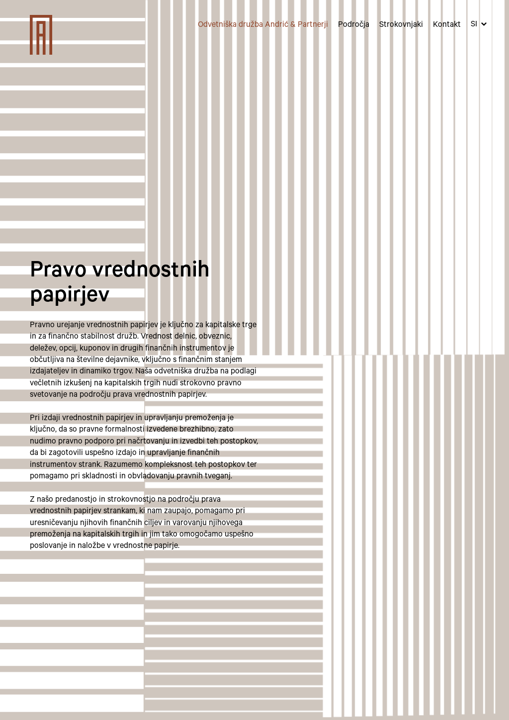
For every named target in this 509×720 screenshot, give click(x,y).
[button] (479, 25)
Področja (353, 25)
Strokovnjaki (401, 25)
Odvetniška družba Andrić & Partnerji (263, 25)
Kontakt (447, 25)
